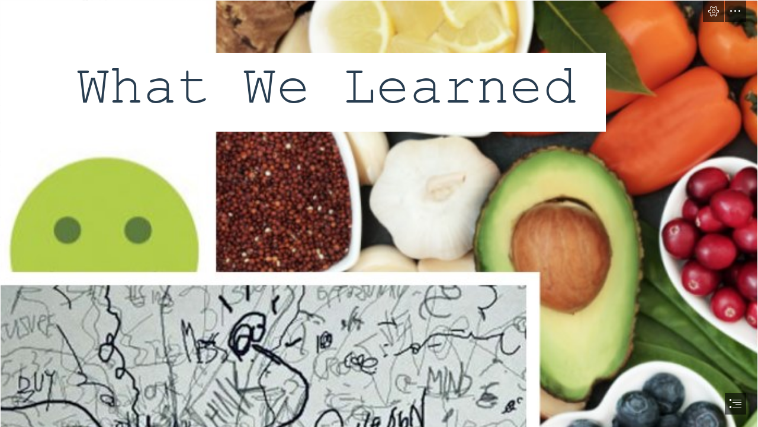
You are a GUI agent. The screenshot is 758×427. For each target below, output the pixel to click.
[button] (713, 11)
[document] (379, 213)
